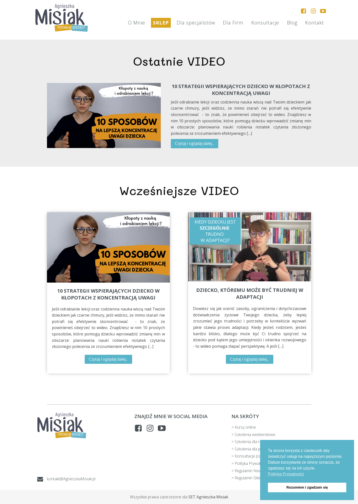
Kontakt (314, 22)
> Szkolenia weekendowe (253, 434)
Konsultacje (265, 22)
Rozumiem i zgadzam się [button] (307, 487)
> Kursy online (243, 427)
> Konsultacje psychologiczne (257, 456)
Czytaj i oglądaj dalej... (194, 143)
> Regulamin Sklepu (248, 478)
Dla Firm (233, 22)
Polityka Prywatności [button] (286, 474)
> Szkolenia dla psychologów (256, 449)
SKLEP (161, 22)
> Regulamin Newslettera (253, 470)
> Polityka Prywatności (250, 463)
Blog (292, 22)
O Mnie (136, 22)
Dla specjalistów (196, 22)
